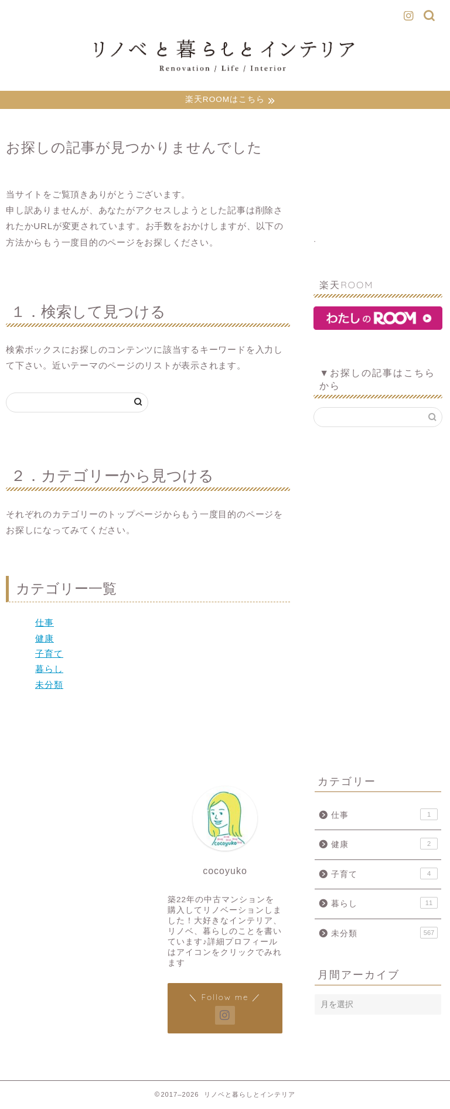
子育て (49, 655)
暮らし (49, 670)
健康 (44, 639)
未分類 (49, 686)
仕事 (44, 624)
